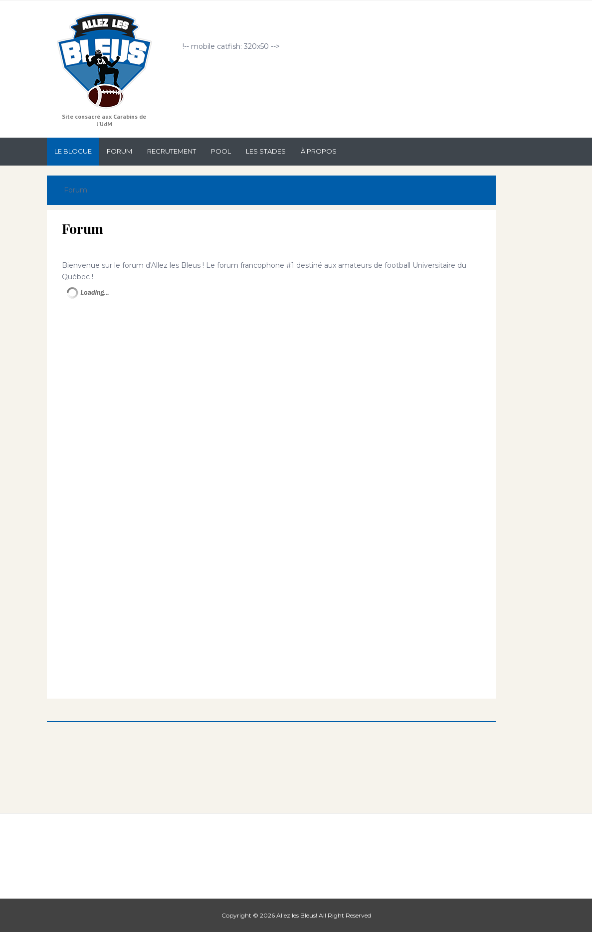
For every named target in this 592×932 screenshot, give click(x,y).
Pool (221, 151)
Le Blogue (73, 151)
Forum (119, 151)
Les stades (266, 151)
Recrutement (171, 151)
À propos (319, 151)
